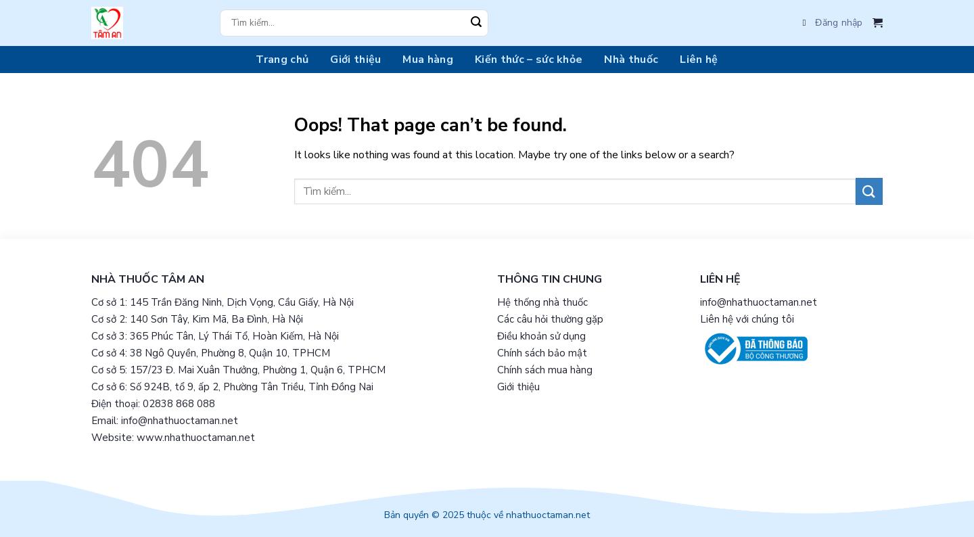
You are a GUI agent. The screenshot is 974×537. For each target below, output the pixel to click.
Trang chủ (282, 59)
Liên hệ (699, 59)
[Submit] (476, 22)
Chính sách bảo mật (542, 353)
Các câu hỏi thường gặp (550, 319)
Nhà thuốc (631, 59)
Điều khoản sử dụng (541, 336)
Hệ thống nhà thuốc (542, 302)
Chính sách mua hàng (545, 370)
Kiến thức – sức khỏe (528, 59)
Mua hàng (427, 59)
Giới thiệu (355, 59)
